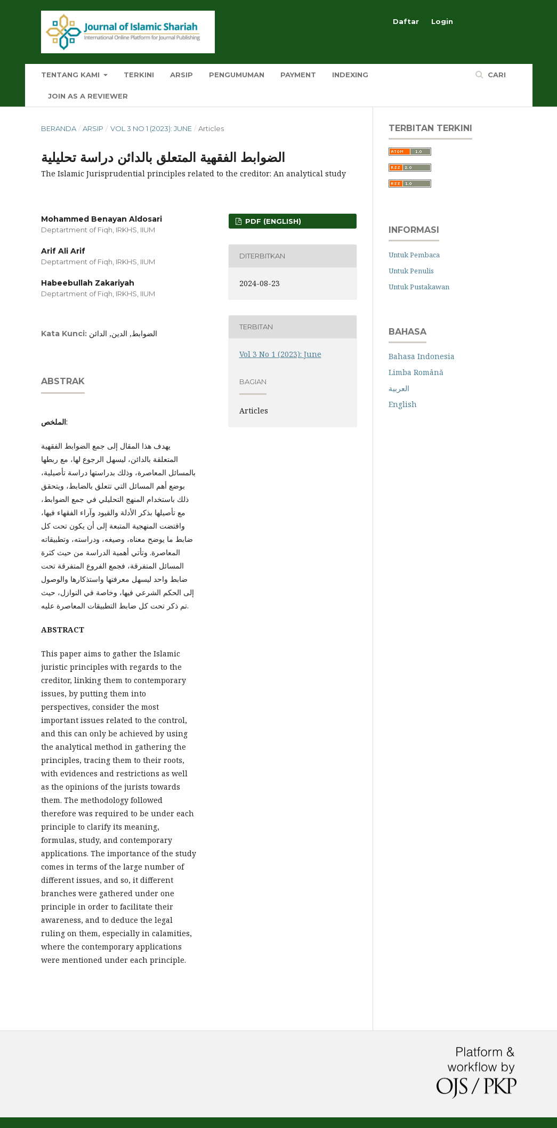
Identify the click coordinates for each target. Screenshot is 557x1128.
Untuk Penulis (411, 270)
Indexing (350, 74)
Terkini (139, 74)
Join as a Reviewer (88, 96)
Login (442, 21)
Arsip (181, 74)
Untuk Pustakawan (419, 286)
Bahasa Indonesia (422, 356)
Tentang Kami (71, 74)
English (403, 404)
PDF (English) (272, 221)
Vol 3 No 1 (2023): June (151, 128)
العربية (399, 388)
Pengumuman (236, 74)
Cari (496, 74)
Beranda (58, 128)
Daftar (406, 21)
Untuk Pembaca (414, 254)
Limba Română (416, 372)
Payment (298, 74)
